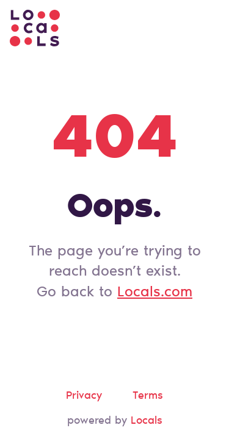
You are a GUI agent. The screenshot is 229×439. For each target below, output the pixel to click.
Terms (148, 396)
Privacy (84, 396)
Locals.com (154, 292)
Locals (146, 421)
